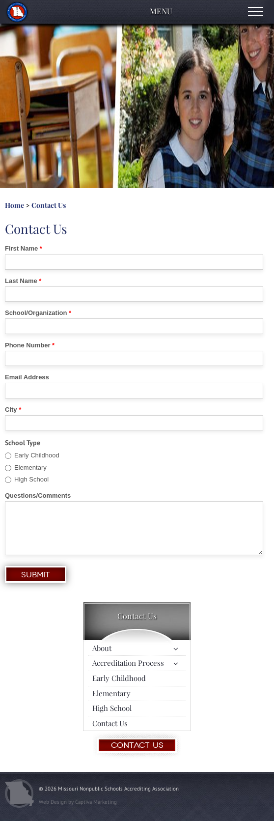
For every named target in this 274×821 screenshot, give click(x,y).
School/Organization (36, 313)
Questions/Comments (38, 495)
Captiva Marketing (96, 801)
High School (31, 479)
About (101, 648)
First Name (21, 248)
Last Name (21, 281)
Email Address (27, 377)
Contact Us (48, 205)
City (11, 409)
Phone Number (27, 345)
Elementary (30, 467)
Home (14, 205)
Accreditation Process (128, 663)
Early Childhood (36, 455)
